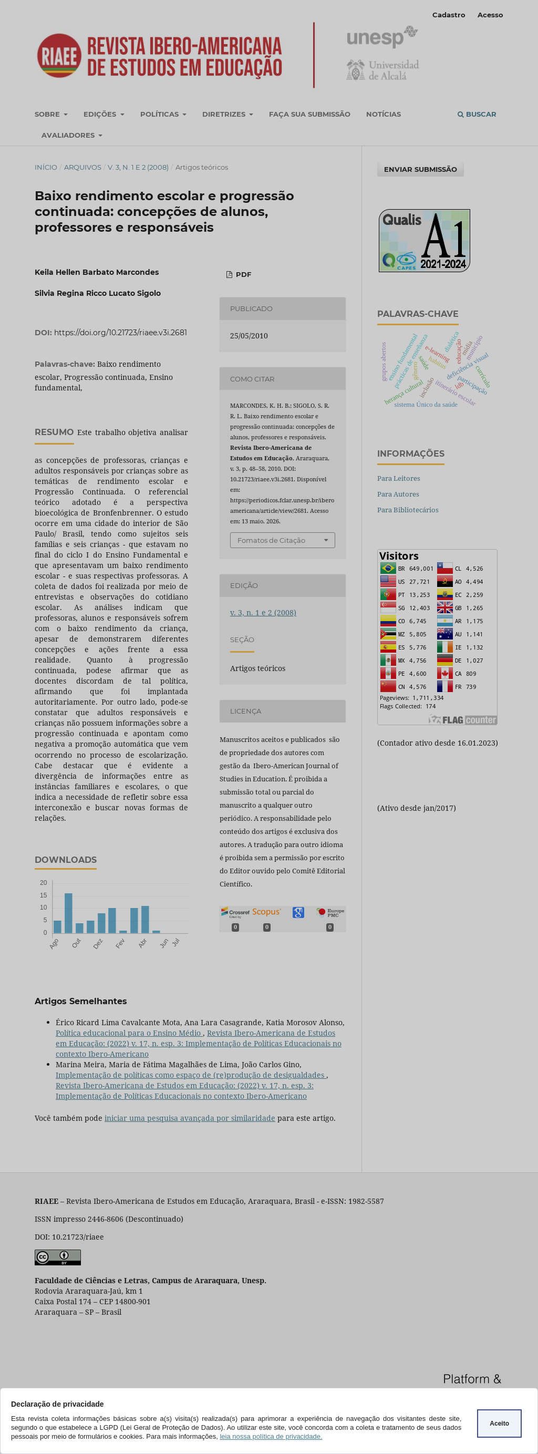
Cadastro (448, 15)
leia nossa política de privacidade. (271, 1436)
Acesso (490, 15)
